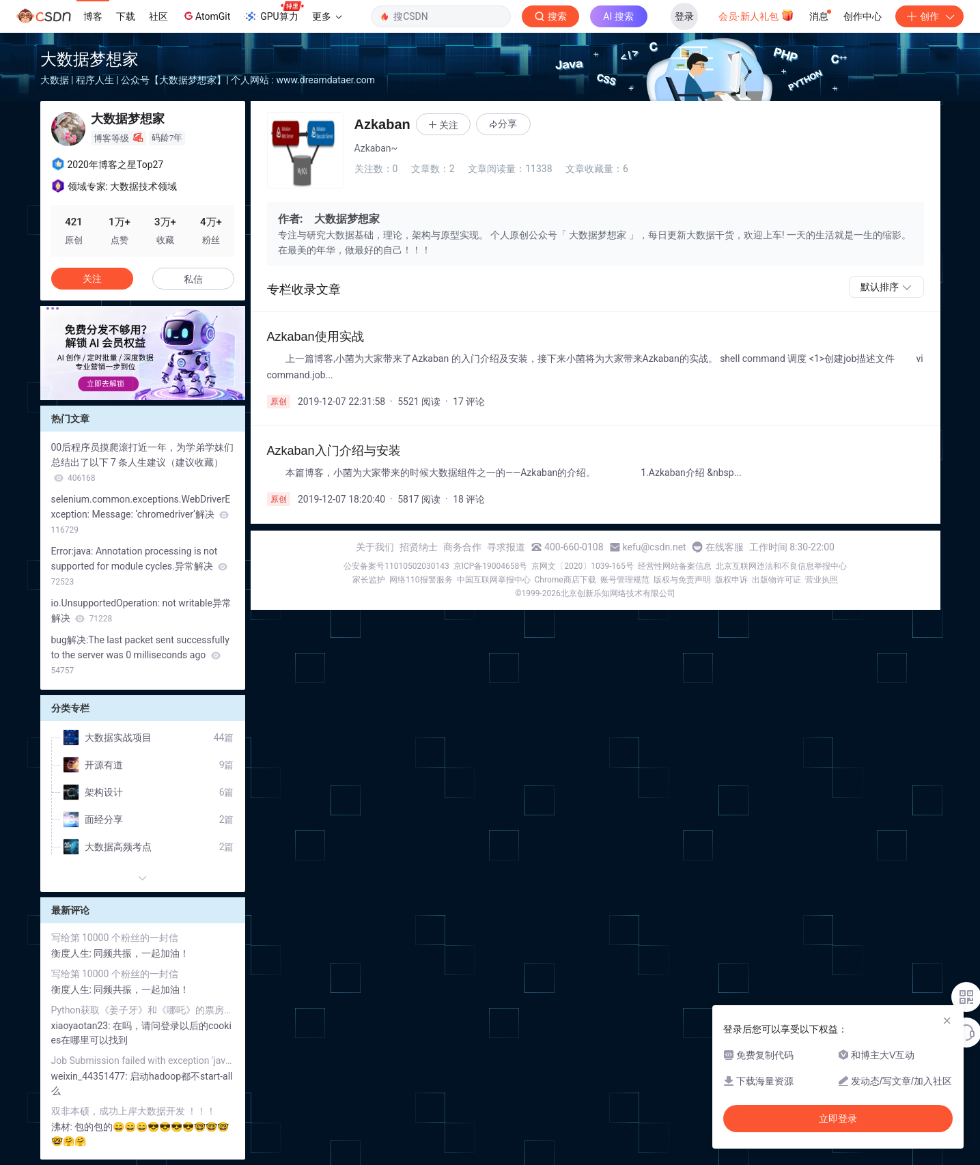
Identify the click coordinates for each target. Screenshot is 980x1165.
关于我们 (375, 547)
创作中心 (862, 16)
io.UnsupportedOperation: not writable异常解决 (141, 610)
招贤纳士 (419, 547)
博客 (92, 16)
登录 (684, 16)
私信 (193, 279)
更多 (327, 16)
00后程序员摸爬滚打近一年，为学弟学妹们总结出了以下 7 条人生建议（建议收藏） (142, 462)
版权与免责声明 (682, 580)
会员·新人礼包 (756, 15)
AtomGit (206, 15)
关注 (92, 278)
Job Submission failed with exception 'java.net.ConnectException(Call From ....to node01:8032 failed (142, 1060)
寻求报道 (506, 547)
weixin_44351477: (90, 1076)
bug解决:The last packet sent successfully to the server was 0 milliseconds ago (140, 654)
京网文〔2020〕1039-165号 (582, 566)
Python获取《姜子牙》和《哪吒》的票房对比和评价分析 (142, 1010)
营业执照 (821, 580)
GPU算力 (273, 12)
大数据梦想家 (89, 59)
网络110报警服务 (420, 580)
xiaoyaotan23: (82, 1025)
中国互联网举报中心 (494, 580)
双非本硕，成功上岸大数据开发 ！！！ (133, 1111)
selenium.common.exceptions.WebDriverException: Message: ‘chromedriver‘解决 (141, 514)
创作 (929, 16)
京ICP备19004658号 (490, 566)
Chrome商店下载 (565, 580)
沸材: (63, 1126)
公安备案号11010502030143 (396, 566)
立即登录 (838, 1118)
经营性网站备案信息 (675, 566)
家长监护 (368, 580)
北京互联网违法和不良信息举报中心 (781, 566)
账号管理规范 (624, 580)
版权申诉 (731, 580)
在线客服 (724, 547)
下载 (125, 16)
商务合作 (462, 547)
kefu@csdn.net (654, 547)
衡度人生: (72, 953)
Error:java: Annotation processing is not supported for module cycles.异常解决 (139, 566)
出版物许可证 (776, 580)
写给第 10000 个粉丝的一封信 (114, 937)
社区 (158, 16)
